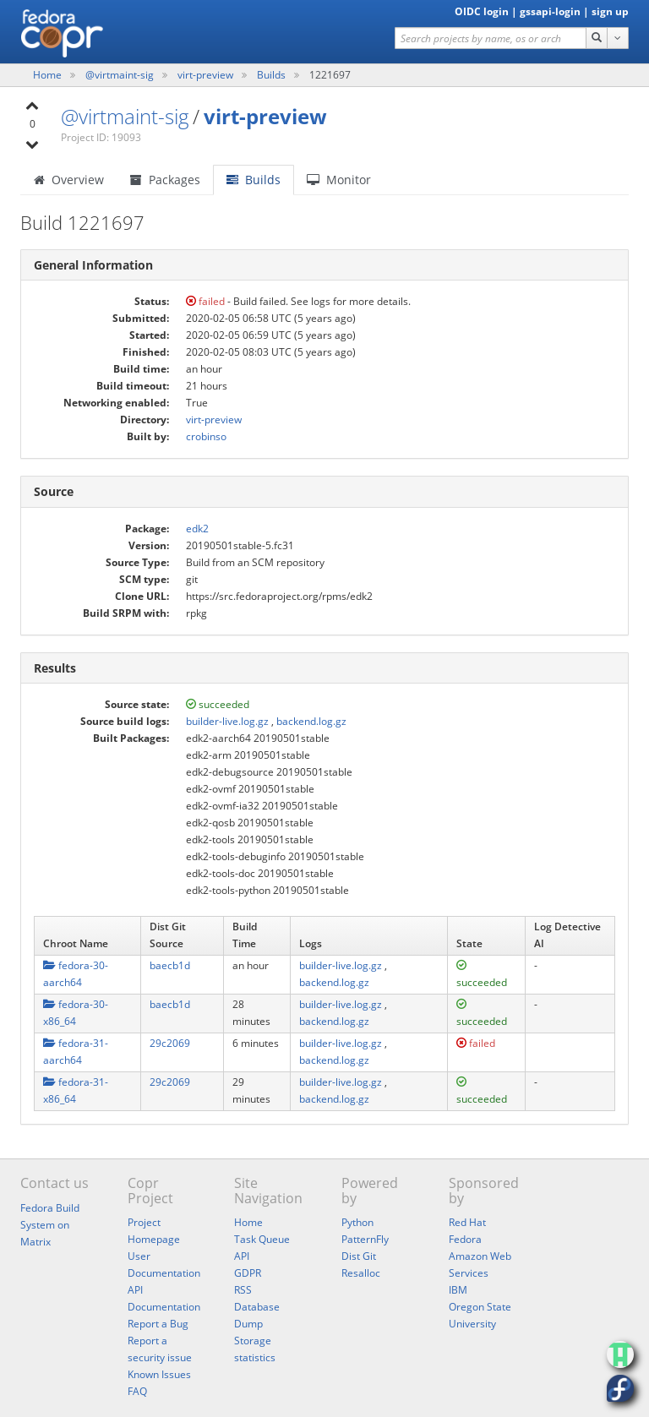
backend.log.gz (311, 721)
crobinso (206, 436)
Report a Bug (158, 1323)
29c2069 (170, 1043)
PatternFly (365, 1239)
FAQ (137, 1391)
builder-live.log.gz (227, 721)
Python (357, 1222)
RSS (243, 1290)
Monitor (339, 180)
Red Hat (467, 1222)
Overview (69, 180)
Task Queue (262, 1239)
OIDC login (482, 11)
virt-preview (206, 75)
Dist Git (358, 1256)
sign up (610, 11)
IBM (458, 1290)
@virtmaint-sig (120, 75)
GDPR (247, 1273)
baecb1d (170, 965)
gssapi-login (550, 11)
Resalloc (360, 1273)
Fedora (465, 1239)
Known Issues (159, 1374)
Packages (165, 180)
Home (48, 75)
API (241, 1256)
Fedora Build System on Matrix (49, 1225)
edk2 (197, 528)
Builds (271, 75)
